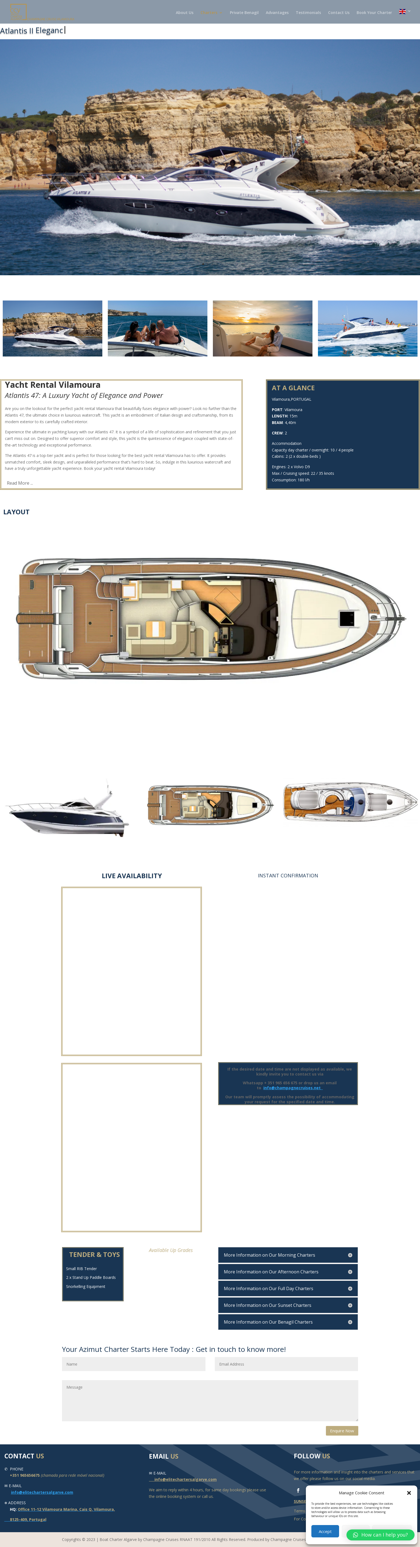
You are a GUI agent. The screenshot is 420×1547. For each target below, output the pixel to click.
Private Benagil (244, 13)
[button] (409, 1493)
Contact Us (338, 13)
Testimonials (308, 13)
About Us (184, 13)
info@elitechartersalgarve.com (42, 1492)
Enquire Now (342, 1430)
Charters (209, 13)
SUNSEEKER (304, 1501)
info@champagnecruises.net (293, 1087)
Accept (325, 1531)
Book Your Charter (374, 13)
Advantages (277, 13)
